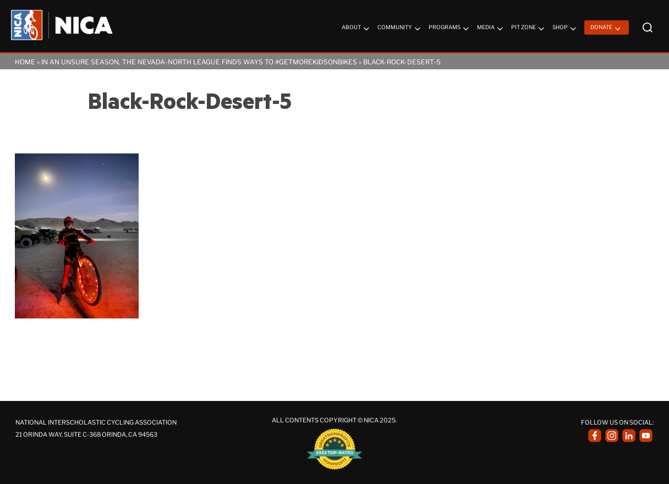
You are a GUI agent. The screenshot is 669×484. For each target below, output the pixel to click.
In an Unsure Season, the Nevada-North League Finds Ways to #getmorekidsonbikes (199, 62)
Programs (450, 29)
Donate (606, 29)
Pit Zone (528, 29)
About (356, 29)
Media (491, 29)
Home (25, 62)
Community (400, 29)
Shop (565, 29)
